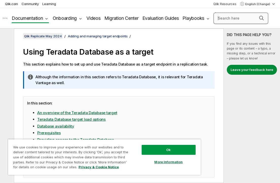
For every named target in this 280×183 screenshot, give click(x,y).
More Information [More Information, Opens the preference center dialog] (143, 153)
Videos (93, 18)
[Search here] (241, 18)
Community (30, 4)
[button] (261, 18)
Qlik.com (11, 4)
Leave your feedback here (252, 70)
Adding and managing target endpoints (98, 36)
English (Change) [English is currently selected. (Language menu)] (258, 4)
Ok (143, 141)
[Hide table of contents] (6, 36)
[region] (89, 152)
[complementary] (252, 105)
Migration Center (121, 18)
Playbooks (193, 18)
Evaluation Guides (160, 18)
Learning (49, 4)
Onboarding (65, 18)
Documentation (27, 18)
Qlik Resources (224, 4)
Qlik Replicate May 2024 (43, 36)
